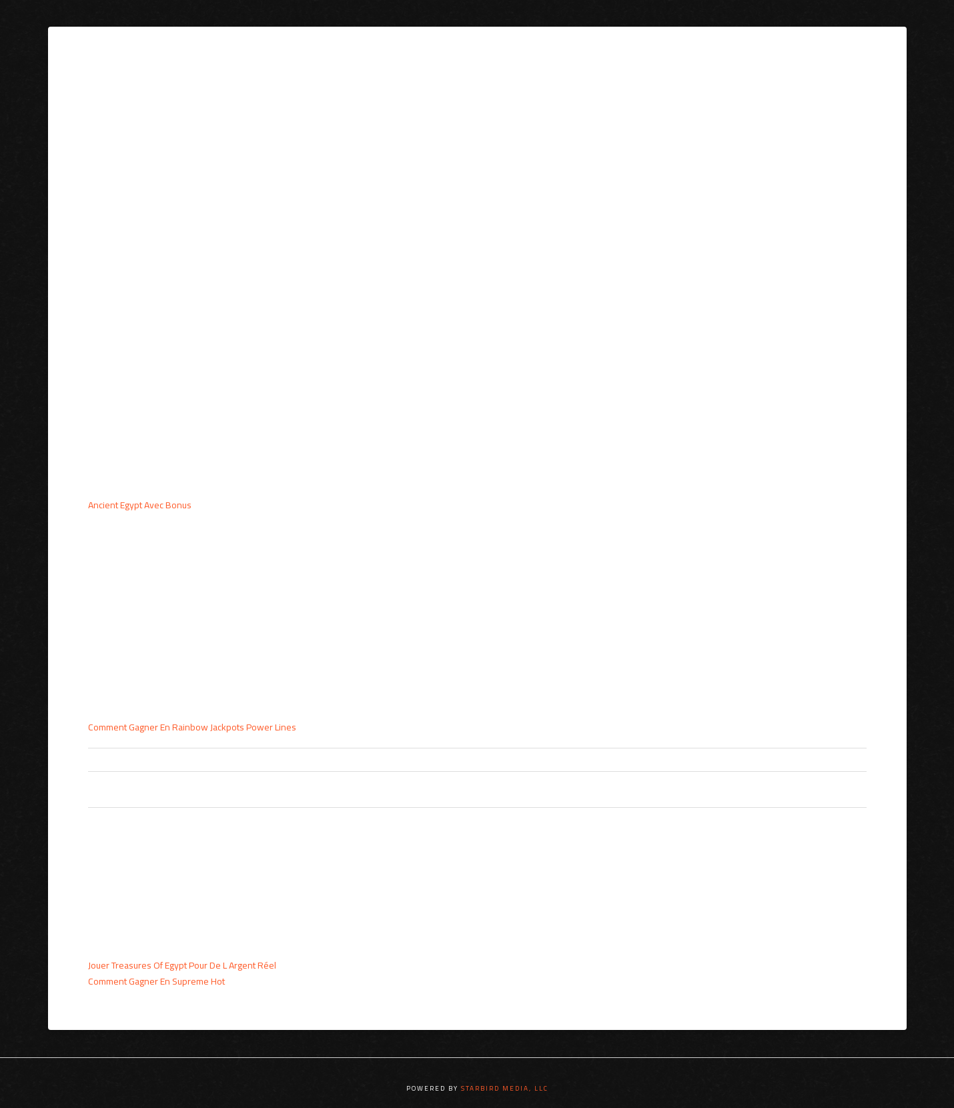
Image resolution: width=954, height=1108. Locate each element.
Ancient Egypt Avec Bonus (139, 505)
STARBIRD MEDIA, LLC (504, 1088)
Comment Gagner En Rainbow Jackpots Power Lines (192, 727)
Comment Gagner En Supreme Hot (156, 981)
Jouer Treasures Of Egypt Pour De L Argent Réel (182, 965)
